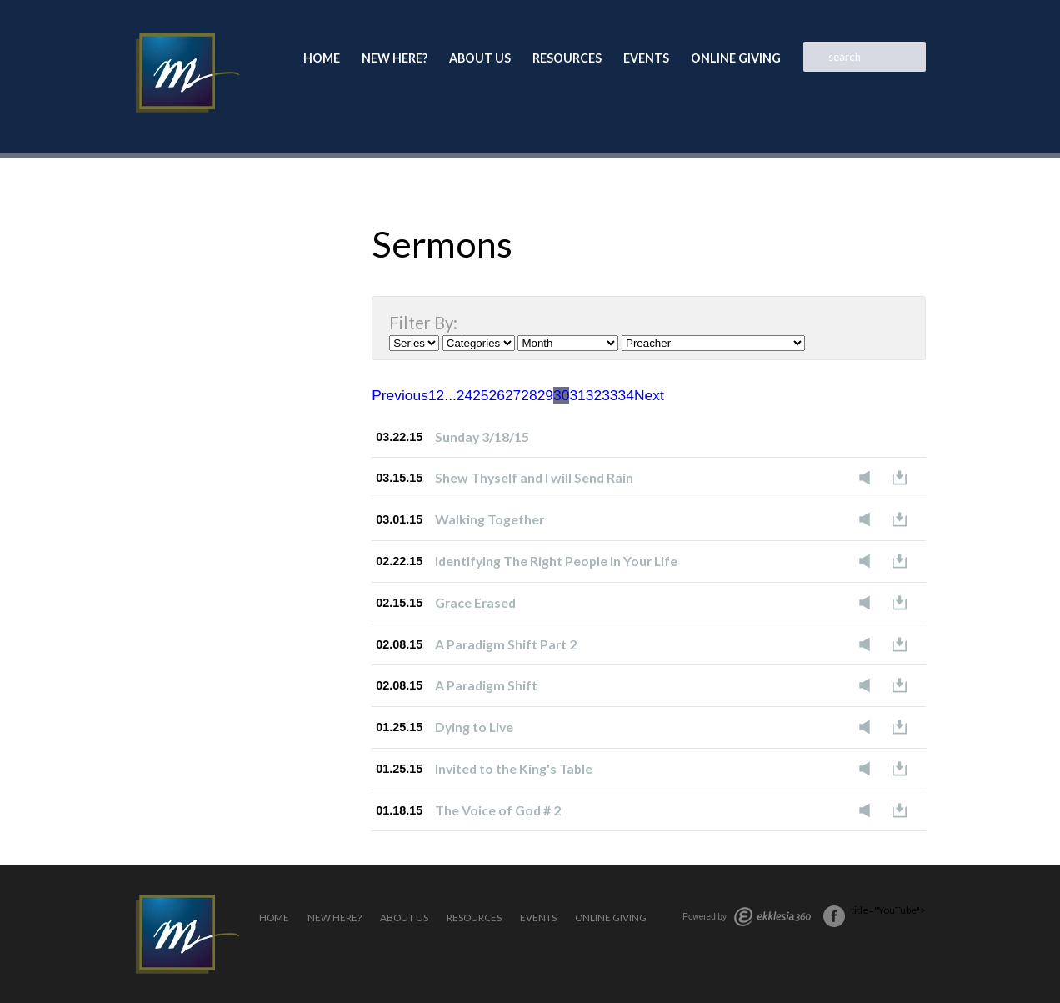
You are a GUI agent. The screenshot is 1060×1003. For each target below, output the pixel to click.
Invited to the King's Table (513, 768)
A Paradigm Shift (486, 685)
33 (610, 395)
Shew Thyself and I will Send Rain (534, 477)
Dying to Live (474, 727)
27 (513, 395)
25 (480, 395)
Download (904, 477)
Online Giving (736, 58)
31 (577, 395)
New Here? (395, 58)
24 (464, 395)
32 (594, 395)
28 (529, 395)
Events (646, 58)
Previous (400, 395)
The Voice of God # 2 (498, 810)
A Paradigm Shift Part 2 (506, 644)
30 (561, 395)
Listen (869, 477)
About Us (480, 58)
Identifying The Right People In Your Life (556, 561)
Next (649, 395)
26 (497, 395)
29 (545, 395)
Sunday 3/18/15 (482, 436)
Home (321, 58)
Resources (567, 58)
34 (626, 395)
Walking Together (489, 519)
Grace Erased (475, 602)
